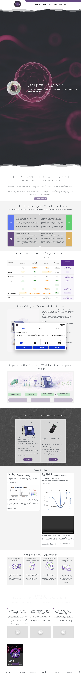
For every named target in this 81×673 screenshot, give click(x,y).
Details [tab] (40, 328)
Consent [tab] (23, 328)
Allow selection (40, 347)
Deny (24, 347)
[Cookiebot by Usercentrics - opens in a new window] (60, 325)
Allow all (57, 347)
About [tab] (57, 328)
